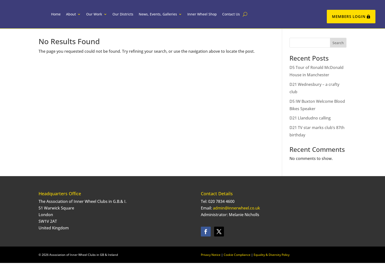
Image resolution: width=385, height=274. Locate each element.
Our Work (106, 17)
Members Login (349, 16)
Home (68, 17)
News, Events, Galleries (170, 17)
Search (338, 54)
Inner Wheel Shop (214, 17)
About (83, 17)
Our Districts (135, 17)
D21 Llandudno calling (310, 129)
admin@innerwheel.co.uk (236, 219)
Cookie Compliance (237, 266)
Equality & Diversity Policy (271, 266)
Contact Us (243, 17)
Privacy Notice (210, 266)
